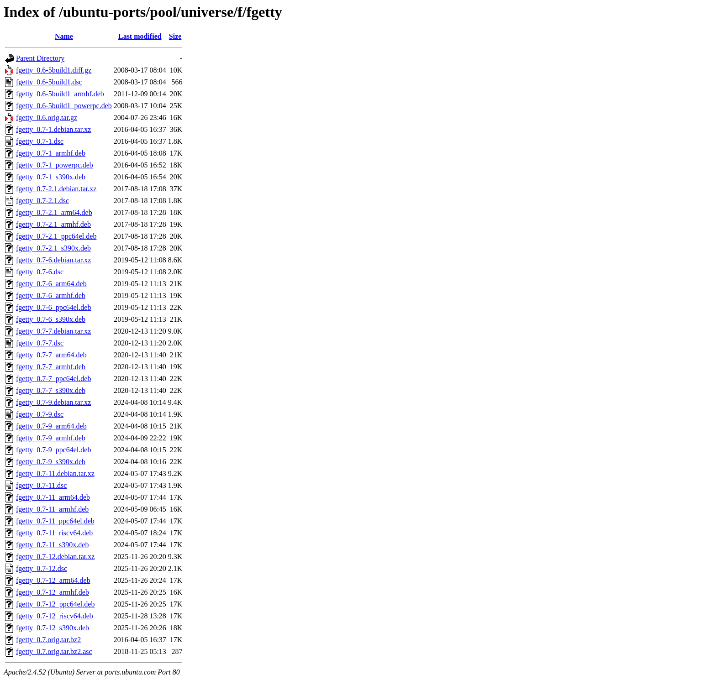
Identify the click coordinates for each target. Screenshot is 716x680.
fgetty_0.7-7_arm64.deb (51, 355)
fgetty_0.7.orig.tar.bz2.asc (54, 651)
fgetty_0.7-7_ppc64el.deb (53, 378)
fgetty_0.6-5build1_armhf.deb (60, 94)
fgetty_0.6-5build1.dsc (49, 82)
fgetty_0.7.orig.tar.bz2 (48, 639)
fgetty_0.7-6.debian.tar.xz (53, 260)
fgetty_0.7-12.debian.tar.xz (55, 556)
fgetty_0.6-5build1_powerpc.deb (64, 106)
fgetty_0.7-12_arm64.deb (53, 580)
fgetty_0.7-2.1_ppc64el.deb (56, 236)
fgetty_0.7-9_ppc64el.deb (53, 450)
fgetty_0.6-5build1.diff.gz (53, 70)
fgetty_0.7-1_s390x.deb (50, 177)
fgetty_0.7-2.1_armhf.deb (53, 224)
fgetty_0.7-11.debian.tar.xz (55, 473)
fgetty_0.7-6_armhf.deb (50, 295)
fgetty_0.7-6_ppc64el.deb (53, 307)
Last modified (140, 36)
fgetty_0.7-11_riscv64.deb (54, 533)
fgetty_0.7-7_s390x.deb (50, 390)
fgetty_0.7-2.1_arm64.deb (54, 212)
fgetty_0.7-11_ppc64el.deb (55, 521)
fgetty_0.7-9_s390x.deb (50, 462)
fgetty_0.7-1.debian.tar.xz (53, 129)
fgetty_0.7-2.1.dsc (42, 200)
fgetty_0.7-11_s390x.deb (52, 545)
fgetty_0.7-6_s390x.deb (50, 319)
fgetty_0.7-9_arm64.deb (51, 426)
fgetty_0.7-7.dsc (39, 343)
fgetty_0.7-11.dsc (41, 485)
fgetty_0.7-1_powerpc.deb (54, 165)
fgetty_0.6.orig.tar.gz (46, 117)
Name (64, 36)
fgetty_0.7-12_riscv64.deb (54, 616)
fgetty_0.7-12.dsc (41, 568)
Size (175, 36)
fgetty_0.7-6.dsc (39, 272)
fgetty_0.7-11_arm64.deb (53, 497)
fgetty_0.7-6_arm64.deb (51, 284)
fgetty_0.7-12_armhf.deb (52, 592)
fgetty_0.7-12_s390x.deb (52, 628)
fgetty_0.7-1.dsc (39, 141)
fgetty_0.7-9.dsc (39, 414)
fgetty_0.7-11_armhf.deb (52, 509)
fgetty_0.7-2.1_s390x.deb (53, 248)
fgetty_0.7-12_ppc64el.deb (55, 604)
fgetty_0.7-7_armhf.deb (50, 367)
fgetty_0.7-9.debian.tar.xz (53, 402)
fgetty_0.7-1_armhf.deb (50, 153)
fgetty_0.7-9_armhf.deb (50, 438)
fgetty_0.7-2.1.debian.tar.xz (56, 189)
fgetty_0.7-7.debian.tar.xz (53, 331)
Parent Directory (40, 58)
